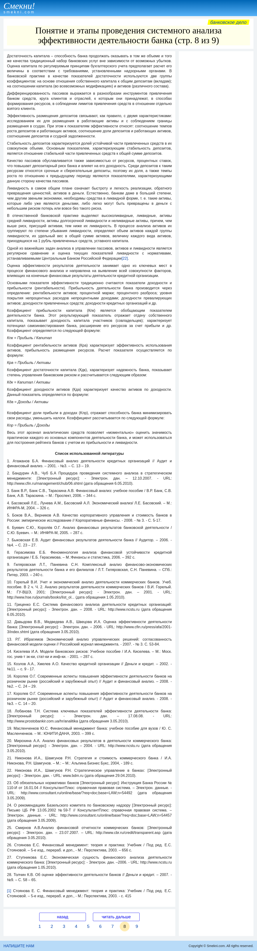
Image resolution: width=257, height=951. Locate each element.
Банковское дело (228, 22)
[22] (125, 258)
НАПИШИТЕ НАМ (19, 946)
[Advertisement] (216, 83)
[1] (9, 891)
